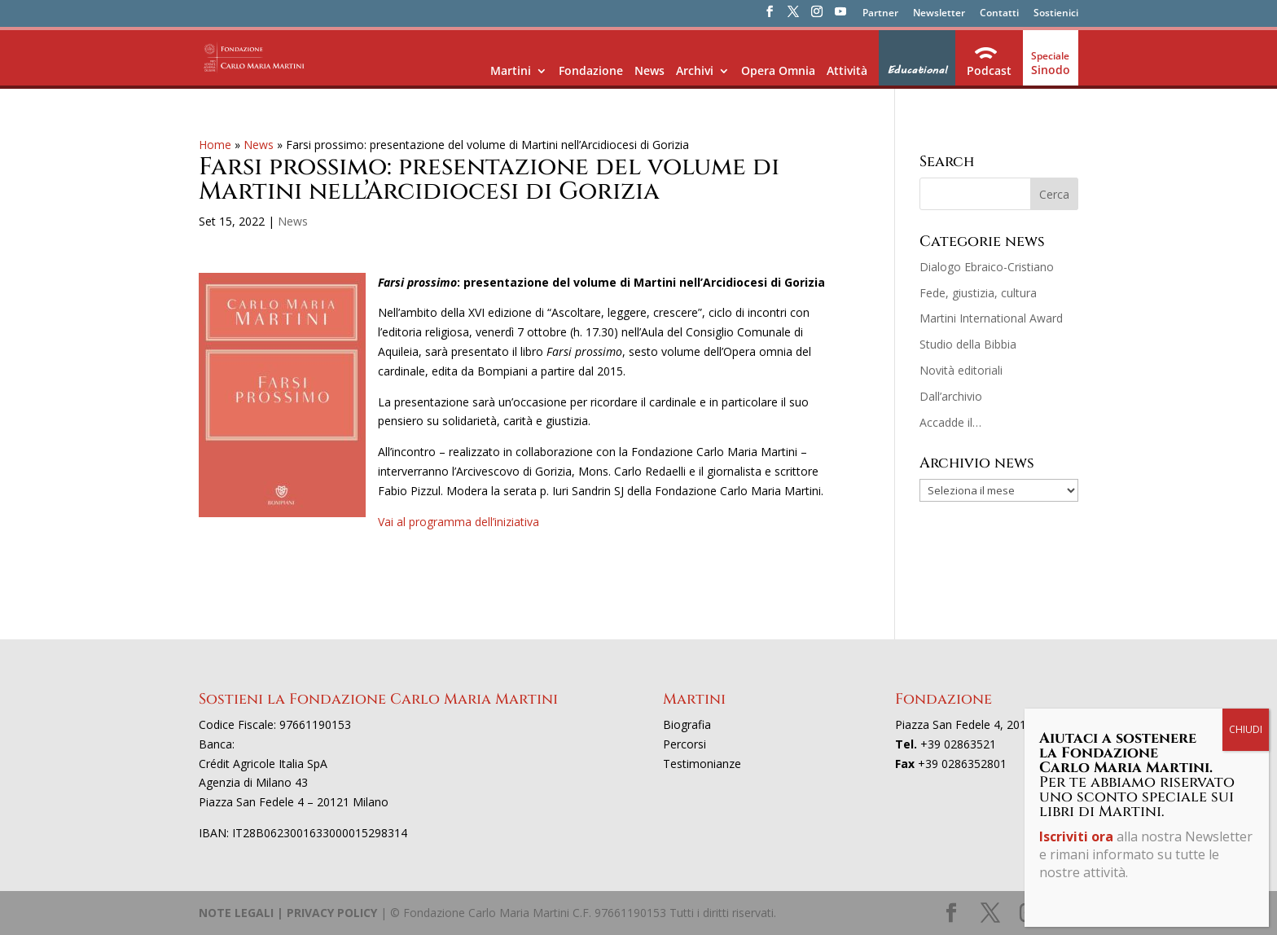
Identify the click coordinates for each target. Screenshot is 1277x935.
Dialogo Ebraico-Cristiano (986, 266)
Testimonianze (702, 763)
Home (215, 144)
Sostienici (1055, 14)
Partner (880, 14)
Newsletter (939, 14)
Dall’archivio (950, 396)
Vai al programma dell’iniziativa (458, 521)
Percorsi (684, 744)
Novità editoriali (961, 370)
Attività (847, 70)
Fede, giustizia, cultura (978, 293)
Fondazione (591, 70)
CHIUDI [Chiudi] (1245, 378)
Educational (917, 70)
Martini (510, 70)
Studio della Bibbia (967, 344)
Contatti (999, 14)
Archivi (694, 70)
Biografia (687, 724)
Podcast (989, 70)
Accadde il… (950, 422)
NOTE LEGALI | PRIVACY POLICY (288, 912)
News (649, 70)
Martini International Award (991, 318)
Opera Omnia (778, 70)
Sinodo (1050, 69)
